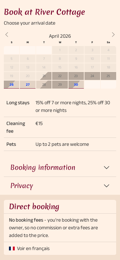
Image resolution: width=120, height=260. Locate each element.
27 (28, 84)
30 (76, 84)
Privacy (21, 185)
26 (12, 84)
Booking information (43, 167)
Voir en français (33, 248)
